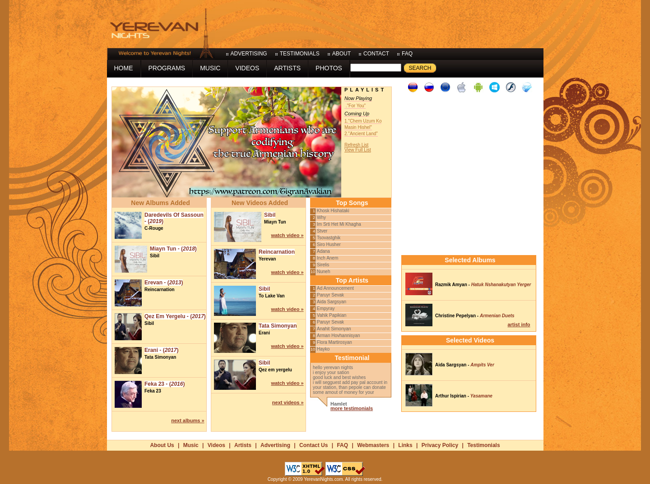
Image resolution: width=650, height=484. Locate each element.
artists (287, 68)
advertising (249, 53)
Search (420, 68)
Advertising (275, 445)
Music (191, 445)
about (341, 53)
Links (405, 445)
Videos (216, 445)
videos (247, 68)
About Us (162, 445)
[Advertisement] (379, 22)
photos (329, 68)
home (123, 68)
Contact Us (313, 445)
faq (407, 53)
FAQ (342, 445)
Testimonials (483, 445)
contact (376, 53)
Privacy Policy (440, 445)
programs (167, 68)
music (210, 68)
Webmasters (373, 445)
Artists (242, 445)
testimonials (300, 53)
